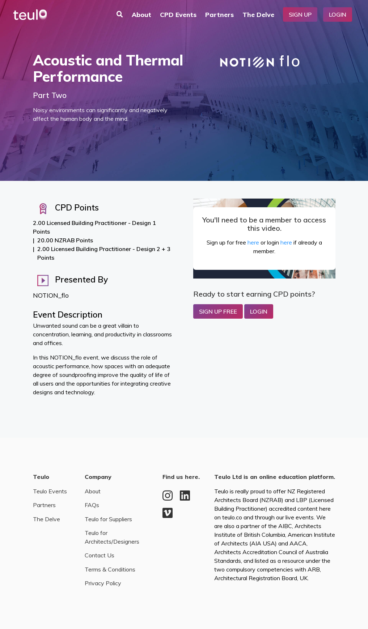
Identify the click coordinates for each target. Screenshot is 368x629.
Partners (219, 14)
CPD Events (178, 14)
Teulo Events (50, 491)
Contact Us (99, 555)
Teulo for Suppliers (108, 519)
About (141, 14)
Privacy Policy (103, 583)
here (253, 242)
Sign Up (300, 14)
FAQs (92, 505)
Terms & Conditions (110, 569)
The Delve (258, 14)
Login (337, 14)
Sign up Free (218, 311)
